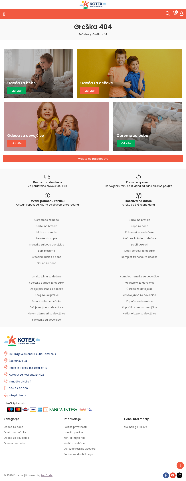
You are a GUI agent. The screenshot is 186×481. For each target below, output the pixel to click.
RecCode (46, 475)
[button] (93, 158)
